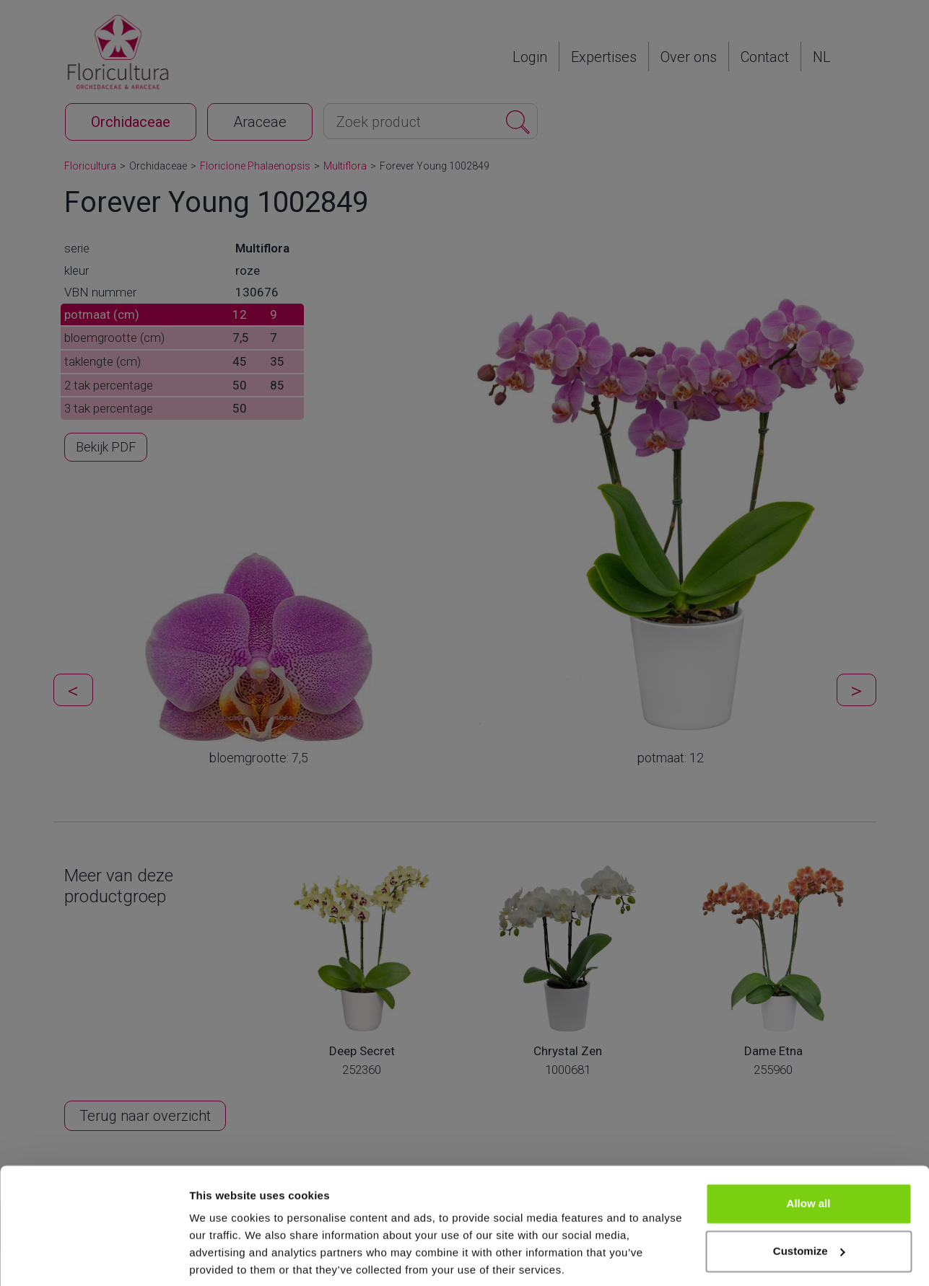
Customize (809, 1198)
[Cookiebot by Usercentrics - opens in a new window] (93, 1258)
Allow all (809, 1151)
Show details (222, 1257)
